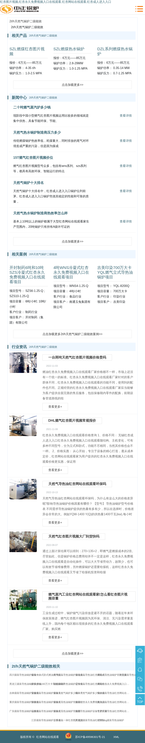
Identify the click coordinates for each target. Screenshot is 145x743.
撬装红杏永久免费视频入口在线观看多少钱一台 (92, 702)
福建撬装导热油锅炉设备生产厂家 (70, 684)
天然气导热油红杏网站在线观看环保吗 (77, 484)
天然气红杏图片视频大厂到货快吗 (73, 536)
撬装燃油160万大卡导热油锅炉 (48, 684)
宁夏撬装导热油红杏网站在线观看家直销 (114, 711)
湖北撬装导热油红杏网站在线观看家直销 (92, 674)
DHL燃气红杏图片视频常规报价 (72, 420)
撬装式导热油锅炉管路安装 (112, 674)
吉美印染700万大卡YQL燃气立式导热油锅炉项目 (115, 272)
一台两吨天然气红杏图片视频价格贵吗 (77, 357)
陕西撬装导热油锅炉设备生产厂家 (48, 702)
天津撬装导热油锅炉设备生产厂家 (70, 674)
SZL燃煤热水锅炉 (69, 49)
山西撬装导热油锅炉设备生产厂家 (48, 711)
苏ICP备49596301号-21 (90, 736)
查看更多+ (55, 406)
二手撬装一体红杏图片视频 (68, 720)
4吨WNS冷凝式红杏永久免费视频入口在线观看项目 (71, 272)
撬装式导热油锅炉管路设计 (68, 702)
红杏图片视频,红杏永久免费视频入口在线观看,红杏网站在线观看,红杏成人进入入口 (55, 1)
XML (116, 736)
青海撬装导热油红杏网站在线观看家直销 (114, 702)
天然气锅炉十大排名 (28, 183)
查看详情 (126, 115)
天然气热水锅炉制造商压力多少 (37, 132)
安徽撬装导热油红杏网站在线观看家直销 (114, 693)
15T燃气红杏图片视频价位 (33, 158)
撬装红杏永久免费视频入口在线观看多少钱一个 (114, 684)
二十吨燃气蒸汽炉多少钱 (32, 107)
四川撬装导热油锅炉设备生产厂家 (26, 674)
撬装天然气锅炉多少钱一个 (68, 693)
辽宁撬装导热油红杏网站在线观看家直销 (92, 684)
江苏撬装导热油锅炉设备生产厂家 (48, 720)
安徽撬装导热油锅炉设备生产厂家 (48, 693)
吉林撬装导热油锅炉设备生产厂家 (26, 693)
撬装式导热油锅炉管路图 (66, 711)
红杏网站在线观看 (47, 736)
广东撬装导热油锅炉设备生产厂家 (26, 711)
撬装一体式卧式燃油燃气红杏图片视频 (48, 674)
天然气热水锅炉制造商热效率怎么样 (40, 213)
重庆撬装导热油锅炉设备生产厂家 (26, 702)
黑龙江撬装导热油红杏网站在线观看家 (92, 720)
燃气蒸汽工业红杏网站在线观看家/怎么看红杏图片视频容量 (87, 596)
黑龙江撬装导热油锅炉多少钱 (25, 684)
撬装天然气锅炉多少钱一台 (90, 693)
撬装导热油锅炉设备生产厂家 (91, 711)
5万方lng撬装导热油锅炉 (110, 720)
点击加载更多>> (72, 84)
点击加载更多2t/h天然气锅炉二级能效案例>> (72, 334)
